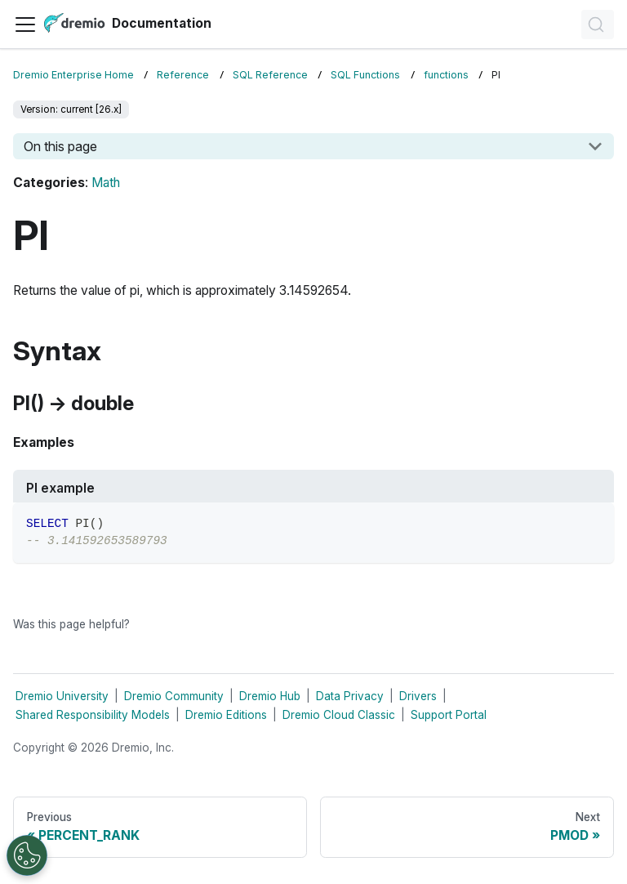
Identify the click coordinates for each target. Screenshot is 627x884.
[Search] (597, 24)
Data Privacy (350, 696)
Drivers (418, 696)
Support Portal (449, 714)
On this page (60, 146)
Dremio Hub (269, 696)
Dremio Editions (226, 714)
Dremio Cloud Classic (338, 714)
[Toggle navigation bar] (25, 24)
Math (105, 182)
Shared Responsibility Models (93, 714)
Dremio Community (174, 696)
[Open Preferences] (27, 855)
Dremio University (62, 696)
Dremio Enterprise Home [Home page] (73, 75)
